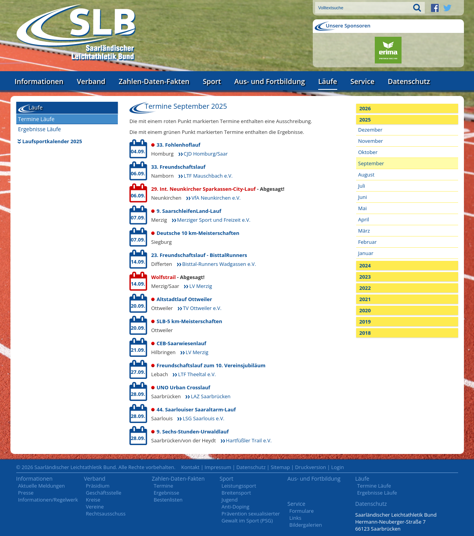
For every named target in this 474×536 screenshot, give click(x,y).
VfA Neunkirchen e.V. (216, 197)
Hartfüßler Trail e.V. (249, 440)
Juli (361, 185)
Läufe (327, 81)
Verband (91, 81)
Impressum (218, 467)
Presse (26, 492)
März (364, 230)
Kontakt (190, 467)
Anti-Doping (236, 506)
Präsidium (98, 485)
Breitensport (236, 492)
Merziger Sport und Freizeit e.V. (213, 219)
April (363, 219)
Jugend (230, 499)
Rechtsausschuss (106, 513)
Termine (163, 485)
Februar (367, 241)
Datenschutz (409, 81)
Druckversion (310, 467)
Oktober (367, 152)
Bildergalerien (306, 524)
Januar (365, 253)
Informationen (39, 81)
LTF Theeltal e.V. (196, 374)
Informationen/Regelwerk (48, 499)
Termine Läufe (36, 119)
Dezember (370, 129)
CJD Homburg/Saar (206, 153)
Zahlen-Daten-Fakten (154, 81)
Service (362, 81)
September (371, 163)
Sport (212, 81)
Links (296, 517)
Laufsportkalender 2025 (52, 141)
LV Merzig (200, 286)
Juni (362, 197)
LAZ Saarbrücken (210, 396)
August (366, 174)
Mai (362, 208)
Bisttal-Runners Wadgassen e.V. (219, 263)
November (370, 140)
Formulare (302, 510)
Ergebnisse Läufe (39, 129)
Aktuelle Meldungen (41, 485)
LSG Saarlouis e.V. (203, 418)
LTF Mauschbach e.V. (208, 175)
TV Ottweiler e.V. (202, 308)
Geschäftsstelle (104, 492)
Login (337, 467)
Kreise (93, 499)
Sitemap (280, 467)
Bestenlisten (168, 499)
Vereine (95, 506)
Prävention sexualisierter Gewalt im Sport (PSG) (251, 517)
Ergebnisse (166, 492)
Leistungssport (239, 485)
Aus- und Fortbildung (269, 81)
